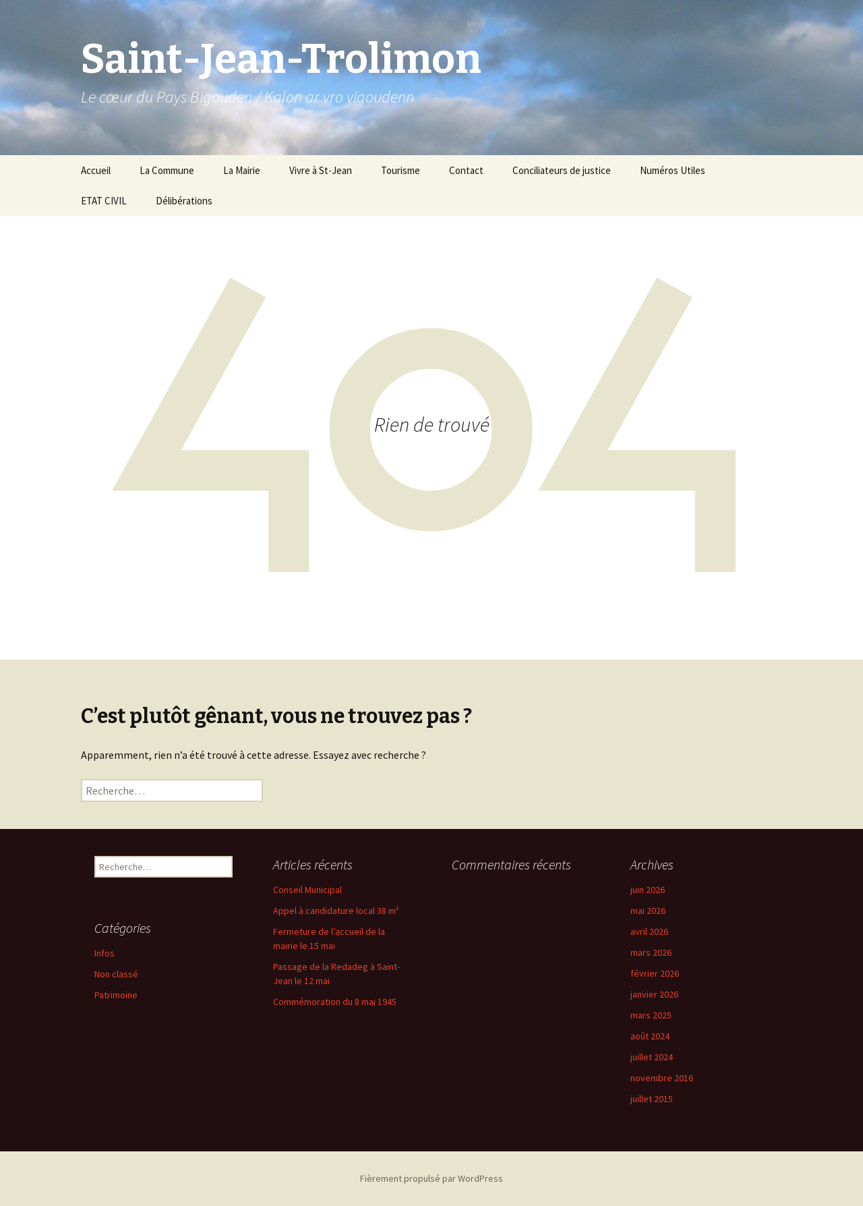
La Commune (167, 170)
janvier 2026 (654, 994)
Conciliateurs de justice (561, 170)
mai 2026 (647, 910)
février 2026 (654, 973)
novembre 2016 (661, 1078)
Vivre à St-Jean (320, 170)
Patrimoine (116, 995)
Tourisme (400, 170)
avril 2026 (649, 931)
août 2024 (649, 1036)
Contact (466, 170)
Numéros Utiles (672, 170)
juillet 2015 (651, 1099)
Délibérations (184, 200)
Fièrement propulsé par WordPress (431, 1178)
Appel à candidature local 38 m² (336, 910)
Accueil (96, 170)
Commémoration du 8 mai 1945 (334, 1002)
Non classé (116, 974)
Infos (104, 953)
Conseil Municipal (307, 890)
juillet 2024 (651, 1057)
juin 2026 (647, 890)
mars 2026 (651, 952)
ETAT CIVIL (104, 200)
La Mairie (241, 170)
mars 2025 (651, 1015)
